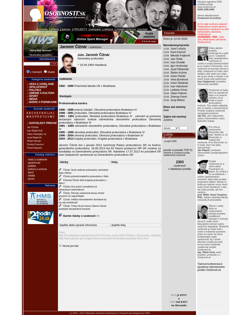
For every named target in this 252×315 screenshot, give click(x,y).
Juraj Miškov (178, 100)
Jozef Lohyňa (178, 48)
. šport (29, 172)
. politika (31, 165)
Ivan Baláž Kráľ (34, 130)
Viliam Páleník (179, 93)
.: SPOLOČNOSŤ (35, 87)
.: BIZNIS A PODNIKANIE (40, 102)
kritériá (55, 29)
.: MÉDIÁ (30, 99)
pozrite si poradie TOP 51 (178, 150)
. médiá (30, 175)
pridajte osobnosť (126, 29)
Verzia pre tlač (70, 245)
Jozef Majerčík (34, 137)
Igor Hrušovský (179, 65)
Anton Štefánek (179, 82)
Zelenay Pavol (179, 96)
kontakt (143, 29)
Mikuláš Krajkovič (180, 55)
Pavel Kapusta (34, 147)
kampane (95, 29)
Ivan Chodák (178, 62)
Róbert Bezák (34, 141)
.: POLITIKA (32, 90)
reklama (108, 29)
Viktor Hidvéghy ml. (37, 134)
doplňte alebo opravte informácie (78, 225)
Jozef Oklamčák (180, 69)
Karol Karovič (178, 52)
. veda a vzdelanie (36, 159)
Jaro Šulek (177, 58)
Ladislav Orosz (179, 89)
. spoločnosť (33, 162)
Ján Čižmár (33, 127)
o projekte (42, 29)
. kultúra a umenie (36, 169)
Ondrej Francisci (35, 144)
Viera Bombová (179, 79)
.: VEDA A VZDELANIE (38, 84)
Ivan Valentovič (179, 86)
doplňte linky (118, 225)
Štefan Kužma (179, 72)
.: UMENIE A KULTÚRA (39, 93)
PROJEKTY (80, 29)
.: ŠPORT (30, 96)
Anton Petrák (178, 76)
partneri (66, 29)
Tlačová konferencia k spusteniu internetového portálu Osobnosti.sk (211, 266)
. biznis (30, 178)
